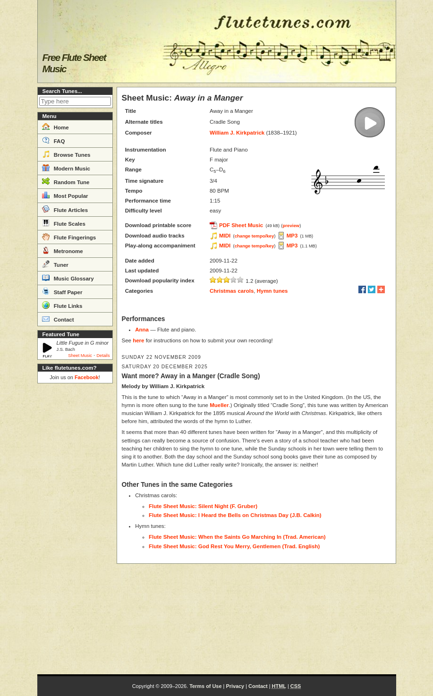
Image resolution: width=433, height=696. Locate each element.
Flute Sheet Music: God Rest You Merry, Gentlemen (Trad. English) (234, 546)
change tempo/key (254, 235)
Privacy (235, 686)
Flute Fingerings (69, 236)
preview (291, 225)
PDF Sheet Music (241, 225)
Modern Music (66, 167)
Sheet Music (80, 355)
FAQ (53, 140)
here (138, 340)
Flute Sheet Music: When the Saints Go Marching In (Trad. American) (237, 537)
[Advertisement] (75, 529)
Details (103, 355)
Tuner (55, 264)
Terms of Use (205, 686)
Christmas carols (232, 291)
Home (55, 126)
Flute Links (62, 305)
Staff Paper (62, 291)
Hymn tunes (272, 291)
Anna (142, 329)
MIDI (224, 235)
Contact (58, 319)
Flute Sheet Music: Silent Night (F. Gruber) (203, 506)
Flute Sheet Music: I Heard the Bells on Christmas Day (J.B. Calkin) (235, 515)
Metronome (62, 250)
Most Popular (65, 195)
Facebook (87, 377)
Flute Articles (65, 209)
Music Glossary (68, 277)
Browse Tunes (66, 154)
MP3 (292, 235)
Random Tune (66, 181)
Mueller (219, 405)
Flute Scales (63, 223)
